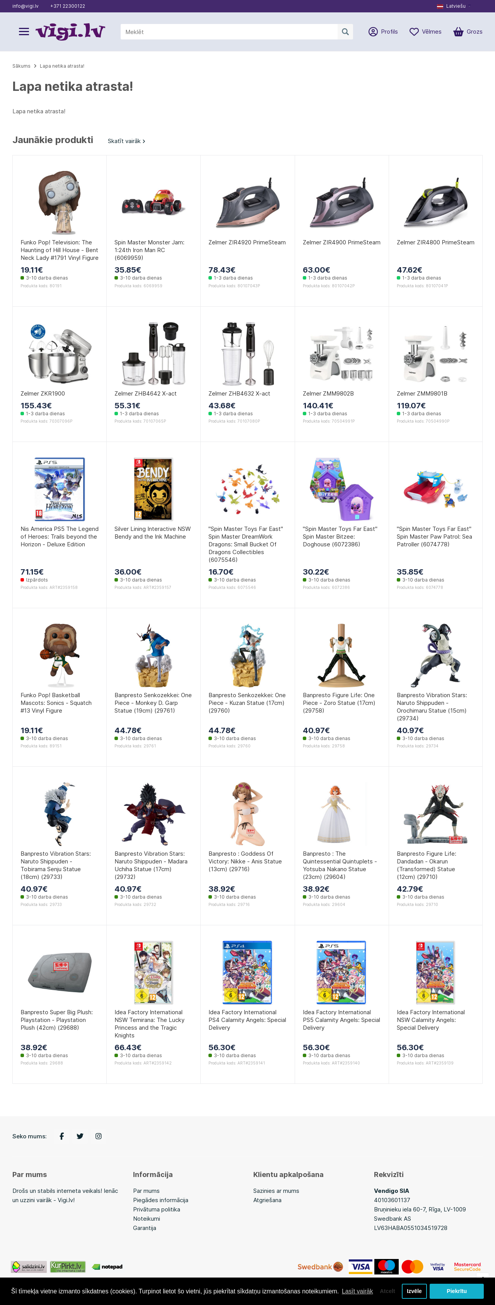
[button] (454, 6)
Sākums (21, 66)
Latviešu (451, 6)
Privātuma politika (156, 1209)
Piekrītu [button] (457, 1288)
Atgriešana (267, 1200)
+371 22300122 (67, 6)
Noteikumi (146, 1218)
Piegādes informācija (160, 1200)
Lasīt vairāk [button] (28, 1293)
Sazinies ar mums (276, 1190)
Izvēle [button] (414, 1288)
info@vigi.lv (25, 6)
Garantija (144, 1228)
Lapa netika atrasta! (62, 66)
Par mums (146, 1190)
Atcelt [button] (386, 1288)
